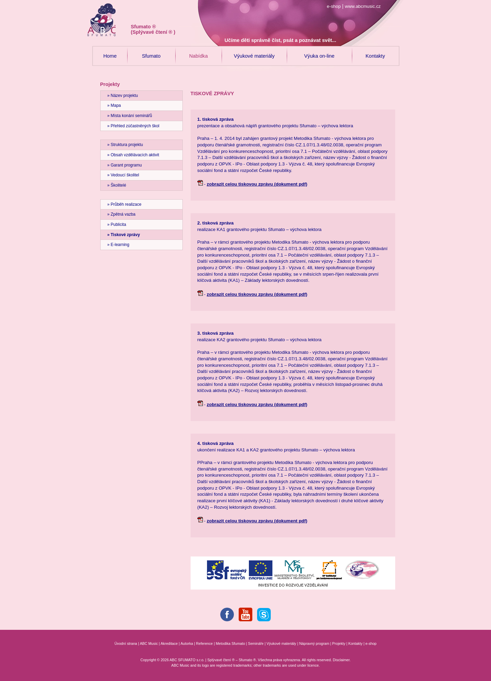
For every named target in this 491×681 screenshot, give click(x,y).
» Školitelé (116, 185)
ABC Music (149, 643)
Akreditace (169, 643)
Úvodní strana (126, 643)
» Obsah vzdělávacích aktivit (133, 155)
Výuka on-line (319, 52)
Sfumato (151, 52)
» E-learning (118, 244)
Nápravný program (314, 643)
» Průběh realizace (124, 204)
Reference (204, 643)
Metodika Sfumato (230, 643)
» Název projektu (122, 95)
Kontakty (375, 52)
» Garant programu (124, 165)
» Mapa (114, 105)
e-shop (334, 6)
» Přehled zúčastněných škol (133, 126)
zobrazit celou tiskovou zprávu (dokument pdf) (257, 184)
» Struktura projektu (125, 144)
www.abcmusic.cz (363, 6)
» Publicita (116, 224)
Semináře (256, 643)
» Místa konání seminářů (129, 115)
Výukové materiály (254, 52)
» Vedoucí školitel (123, 175)
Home (110, 52)
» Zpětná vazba (121, 214)
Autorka (186, 643)
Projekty (338, 643)
